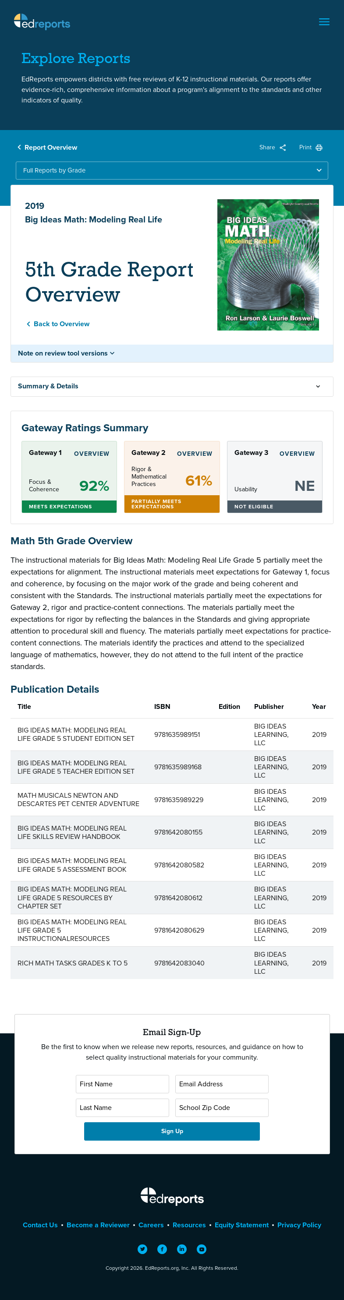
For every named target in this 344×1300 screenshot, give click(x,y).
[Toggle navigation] (324, 21)
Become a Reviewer (98, 1225)
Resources (189, 1225)
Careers (151, 1225)
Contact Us (40, 1225)
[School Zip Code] (222, 1108)
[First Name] (122, 1084)
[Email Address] (222, 1084)
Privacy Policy (299, 1225)
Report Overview (51, 147)
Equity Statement (242, 1225)
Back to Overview (61, 324)
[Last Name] (122, 1108)
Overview (92, 453)
